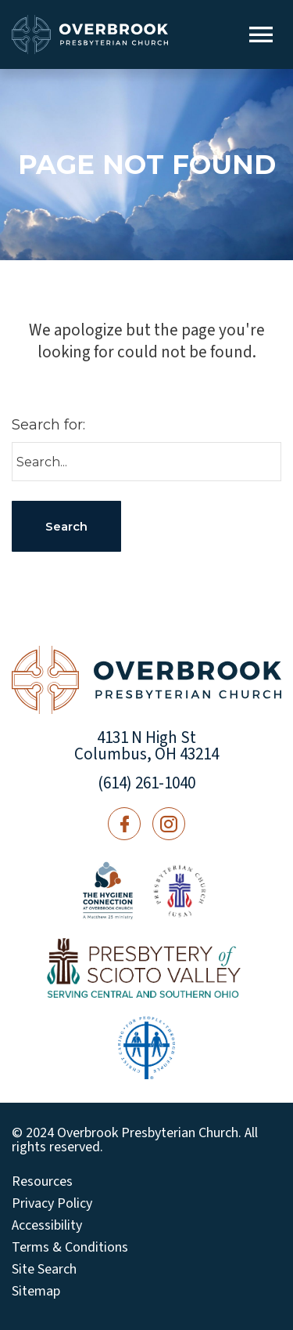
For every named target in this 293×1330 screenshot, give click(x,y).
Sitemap (36, 1292)
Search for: (48, 424)
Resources (42, 1182)
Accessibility (47, 1226)
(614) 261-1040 (146, 783)
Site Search (44, 1270)
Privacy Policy (52, 1204)
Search (66, 526)
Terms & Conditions (70, 1248)
